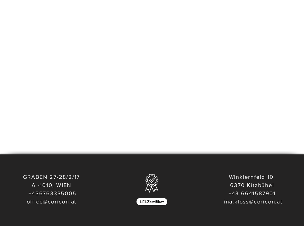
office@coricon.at (52, 202)
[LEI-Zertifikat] (151, 201)
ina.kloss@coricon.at (253, 202)
